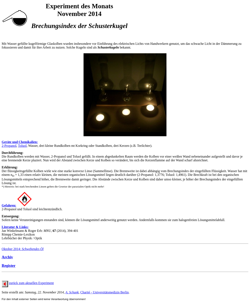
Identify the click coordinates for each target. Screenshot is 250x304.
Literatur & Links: (15, 227)
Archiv (7, 257)
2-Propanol (9, 145)
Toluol (22, 145)
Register (8, 265)
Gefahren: (9, 205)
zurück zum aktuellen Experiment (31, 283)
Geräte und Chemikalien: (20, 142)
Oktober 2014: (23, 249)
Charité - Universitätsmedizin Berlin (104, 292)
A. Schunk (72, 292)
